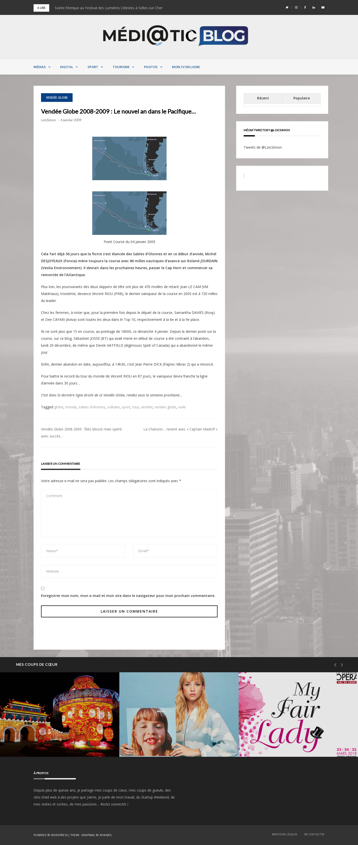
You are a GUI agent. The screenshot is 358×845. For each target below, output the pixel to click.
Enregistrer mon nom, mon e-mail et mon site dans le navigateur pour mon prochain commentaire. (128, 595)
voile (182, 407)
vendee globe (165, 407)
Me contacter (314, 834)
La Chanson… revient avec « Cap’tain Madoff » (180, 429)
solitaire (113, 407)
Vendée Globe (57, 97)
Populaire (301, 98)
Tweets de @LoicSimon (263, 147)
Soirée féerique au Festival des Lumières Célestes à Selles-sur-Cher (109, 7)
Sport (93, 67)
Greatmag (88, 835)
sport (126, 407)
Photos (151, 67)
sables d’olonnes (92, 407)
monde (71, 407)
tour (135, 407)
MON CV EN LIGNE (186, 67)
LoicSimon (48, 120)
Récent (263, 98)
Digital (66, 67)
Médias (40, 67)
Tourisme (121, 67)
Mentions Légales (284, 834)
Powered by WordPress (51, 835)
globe (58, 407)
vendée (147, 407)
